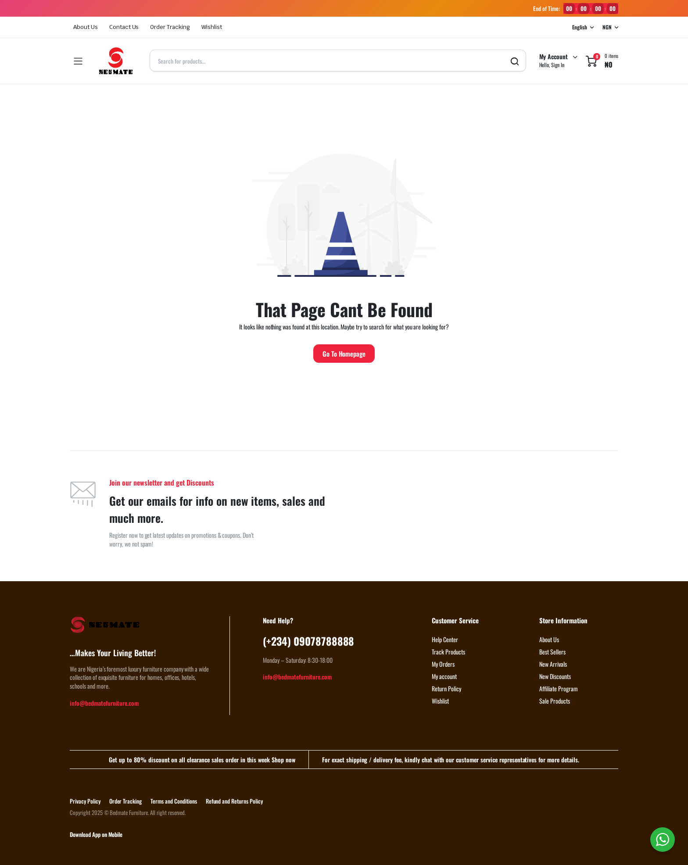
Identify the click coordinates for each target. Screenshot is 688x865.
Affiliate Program (558, 688)
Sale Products (554, 700)
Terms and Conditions (173, 801)
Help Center (445, 639)
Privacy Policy (85, 801)
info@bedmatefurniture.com (104, 703)
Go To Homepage (344, 353)
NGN (607, 27)
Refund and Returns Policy (234, 801)
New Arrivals (553, 663)
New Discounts (555, 676)
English (579, 27)
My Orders (443, 663)
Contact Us (124, 27)
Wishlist (211, 27)
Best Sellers (552, 651)
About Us (85, 27)
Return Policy (446, 688)
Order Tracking (170, 27)
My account (444, 676)
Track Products (448, 651)
